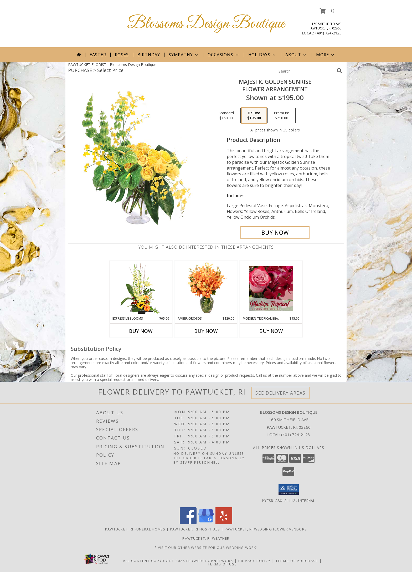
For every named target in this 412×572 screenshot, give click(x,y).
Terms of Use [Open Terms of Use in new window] (222, 563)
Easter (98, 55)
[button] (327, 11)
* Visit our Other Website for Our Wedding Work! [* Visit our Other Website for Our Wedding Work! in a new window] (206, 547)
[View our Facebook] (188, 522)
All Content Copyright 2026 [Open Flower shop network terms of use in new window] (154, 560)
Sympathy (184, 55)
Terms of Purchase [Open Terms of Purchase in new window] (297, 560)
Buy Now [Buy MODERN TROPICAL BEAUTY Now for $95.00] (271, 331)
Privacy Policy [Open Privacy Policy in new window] (254, 560)
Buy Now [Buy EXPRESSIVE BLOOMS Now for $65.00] (141, 331)
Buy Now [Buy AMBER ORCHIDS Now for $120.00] (206, 331)
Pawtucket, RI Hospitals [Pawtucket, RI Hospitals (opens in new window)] (195, 529)
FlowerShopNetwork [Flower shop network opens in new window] (209, 560)
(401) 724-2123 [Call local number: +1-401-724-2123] (328, 32)
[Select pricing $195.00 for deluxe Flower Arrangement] (254, 115)
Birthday (148, 55)
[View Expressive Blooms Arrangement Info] (141, 288)
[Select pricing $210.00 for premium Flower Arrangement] (281, 115)
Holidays (262, 55)
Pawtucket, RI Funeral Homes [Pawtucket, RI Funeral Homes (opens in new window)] (135, 529)
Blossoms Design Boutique (206, 23)
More (325, 55)
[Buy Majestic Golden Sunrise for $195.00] (275, 232)
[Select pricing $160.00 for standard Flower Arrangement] (226, 115)
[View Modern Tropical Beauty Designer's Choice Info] (271, 288)
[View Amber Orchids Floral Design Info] (206, 288)
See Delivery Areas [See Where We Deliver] (280, 393)
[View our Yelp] (223, 522)
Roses (122, 55)
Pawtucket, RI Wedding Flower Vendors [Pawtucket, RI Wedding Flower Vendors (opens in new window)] (266, 529)
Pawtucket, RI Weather (205, 538)
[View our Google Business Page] (206, 522)
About (296, 55)
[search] (339, 71)
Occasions (223, 55)
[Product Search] (306, 71)
